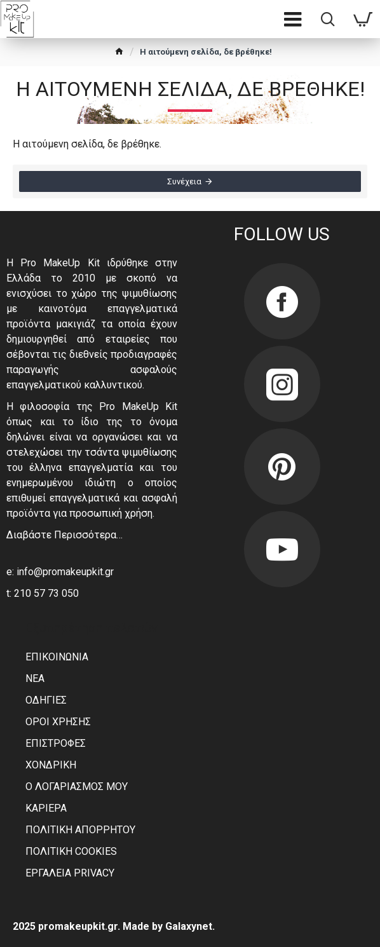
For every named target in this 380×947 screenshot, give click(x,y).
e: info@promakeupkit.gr (60, 572)
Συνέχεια (184, 181)
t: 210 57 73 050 (42, 593)
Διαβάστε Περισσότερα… (64, 535)
